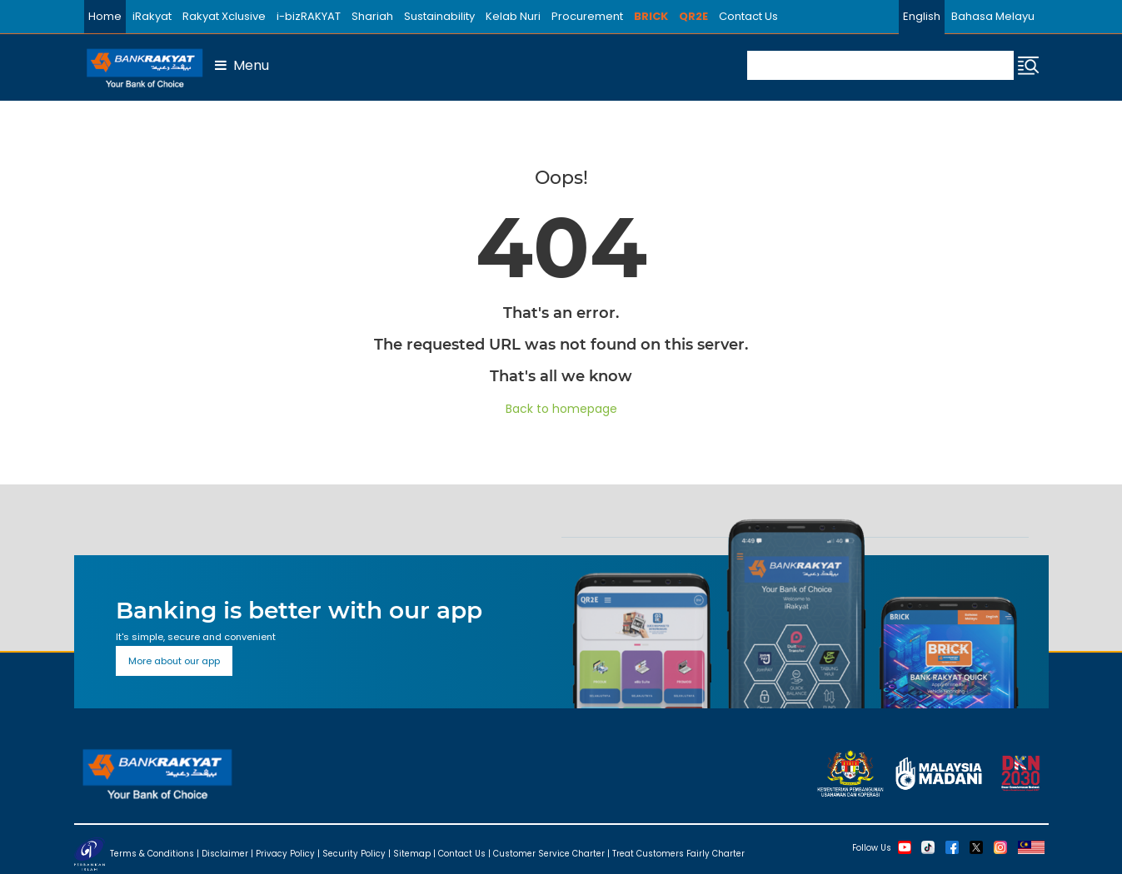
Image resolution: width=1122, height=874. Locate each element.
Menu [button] (242, 65)
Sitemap (412, 852)
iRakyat (152, 16)
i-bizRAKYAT (309, 16)
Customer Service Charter (549, 852)
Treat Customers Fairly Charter (678, 852)
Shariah (372, 16)
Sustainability (439, 16)
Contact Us (748, 16)
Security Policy (354, 852)
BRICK (651, 16)
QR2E (693, 16)
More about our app (174, 661)
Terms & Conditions (152, 852)
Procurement (587, 16)
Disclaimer (225, 852)
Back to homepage (561, 408)
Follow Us (871, 847)
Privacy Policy (285, 852)
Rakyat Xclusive (224, 16)
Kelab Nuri (513, 16)
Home (105, 16)
